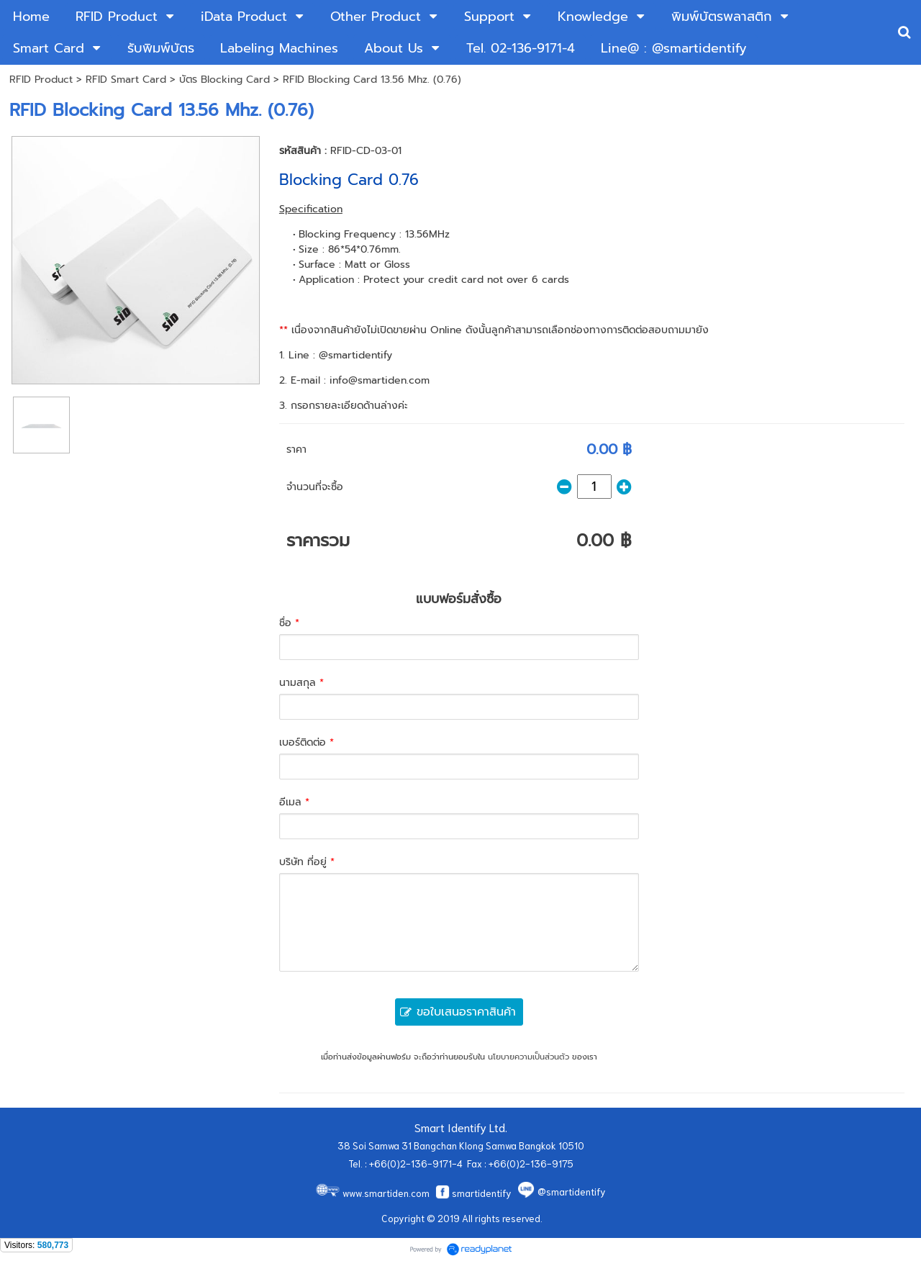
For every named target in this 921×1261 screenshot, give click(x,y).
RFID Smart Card (126, 79)
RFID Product (41, 79)
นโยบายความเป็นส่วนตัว (528, 1057)
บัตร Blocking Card (226, 79)
